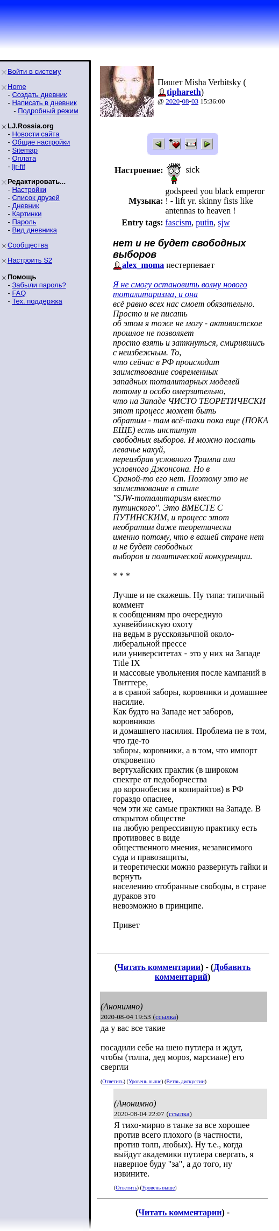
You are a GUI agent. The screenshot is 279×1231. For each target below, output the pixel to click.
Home (17, 86)
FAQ (19, 293)
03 (194, 101)
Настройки (29, 189)
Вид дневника (34, 230)
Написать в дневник (44, 103)
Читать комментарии (159, 967)
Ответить (112, 1081)
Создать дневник (39, 95)
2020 (173, 101)
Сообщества (28, 245)
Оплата (24, 158)
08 (185, 101)
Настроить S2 (30, 260)
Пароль (24, 222)
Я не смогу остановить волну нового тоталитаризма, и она (180, 289)
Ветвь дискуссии (185, 1081)
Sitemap (25, 150)
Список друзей (35, 198)
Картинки (26, 214)
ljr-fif (18, 166)
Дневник (25, 206)
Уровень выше (144, 1081)
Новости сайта (35, 134)
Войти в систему (34, 71)
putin (204, 222)
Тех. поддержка (37, 301)
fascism (178, 222)
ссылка (165, 1017)
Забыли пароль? (39, 285)
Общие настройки (41, 142)
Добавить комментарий (203, 971)
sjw (224, 222)
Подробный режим (48, 111)
